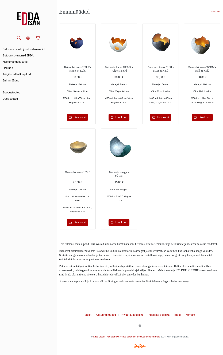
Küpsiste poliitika (159, 314)
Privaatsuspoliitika (132, 314)
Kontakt (190, 314)
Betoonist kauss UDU (77, 172)
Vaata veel (215, 11)
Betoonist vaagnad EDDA (18, 55)
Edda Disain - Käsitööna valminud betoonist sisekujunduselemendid (126, 336)
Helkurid (8, 68)
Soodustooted (11, 92)
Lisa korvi (77, 117)
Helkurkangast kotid (15, 61)
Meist (87, 314)
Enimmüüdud (11, 80)
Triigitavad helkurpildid (17, 74)
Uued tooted (10, 98)
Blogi (177, 314)
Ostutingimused (106, 314)
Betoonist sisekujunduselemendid (24, 49)
